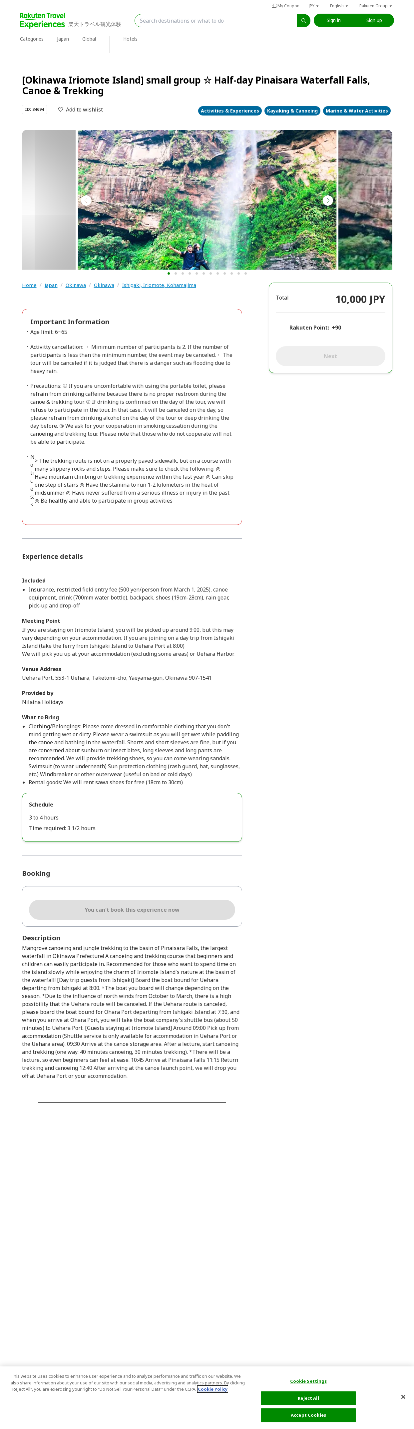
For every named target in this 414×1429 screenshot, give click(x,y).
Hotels (130, 39)
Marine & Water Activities (357, 111)
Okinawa (76, 285)
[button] (314, 6)
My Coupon (285, 6)
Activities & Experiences (230, 111)
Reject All (308, 1398)
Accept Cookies (308, 1415)
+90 (336, 327)
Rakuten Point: (309, 327)
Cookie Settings (308, 1381)
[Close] (403, 1397)
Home (29, 285)
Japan (63, 39)
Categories (32, 39)
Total (282, 297)
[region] (207, 1397)
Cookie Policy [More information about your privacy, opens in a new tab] (212, 1389)
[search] (303, 20)
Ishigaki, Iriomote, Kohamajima (159, 285)
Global (89, 39)
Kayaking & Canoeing (292, 111)
